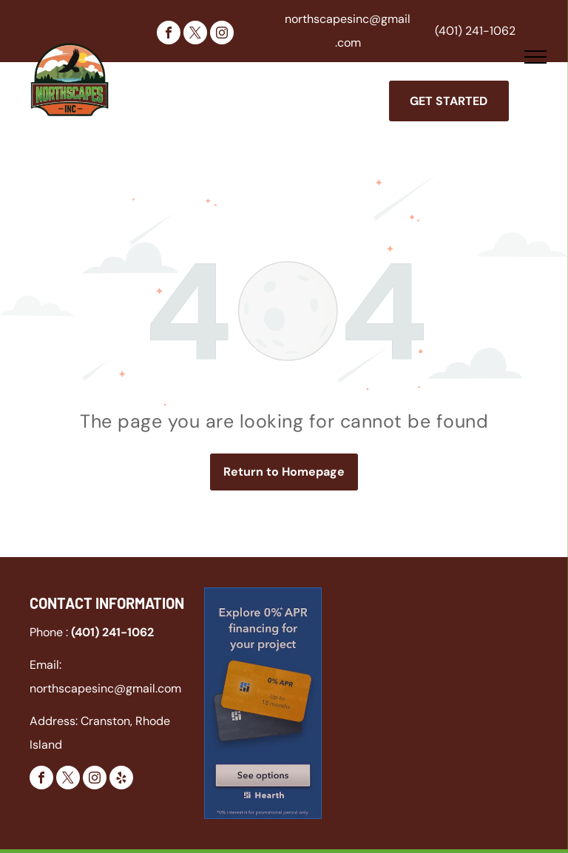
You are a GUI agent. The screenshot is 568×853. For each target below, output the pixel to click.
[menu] (535, 57)
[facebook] (168, 34)
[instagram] (222, 34)
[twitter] (195, 34)
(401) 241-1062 (475, 30)
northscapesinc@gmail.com (105, 688)
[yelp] (121, 779)
